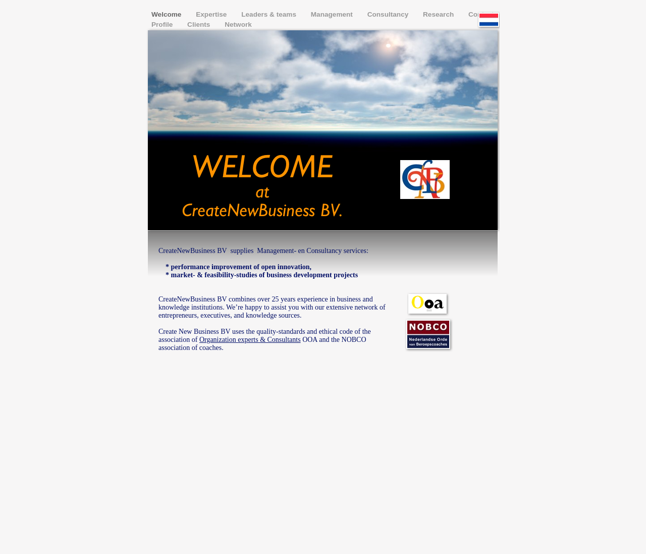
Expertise (212, 14)
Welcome (167, 14)
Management (333, 14)
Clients (199, 24)
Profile (163, 24)
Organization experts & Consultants (250, 339)
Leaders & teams (269, 14)
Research (439, 14)
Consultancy (388, 14)
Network (238, 24)
